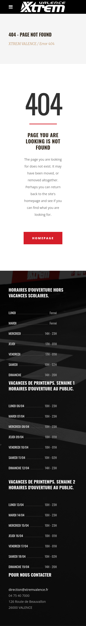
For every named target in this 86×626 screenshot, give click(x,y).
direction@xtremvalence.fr (28, 589)
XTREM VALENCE (23, 44)
